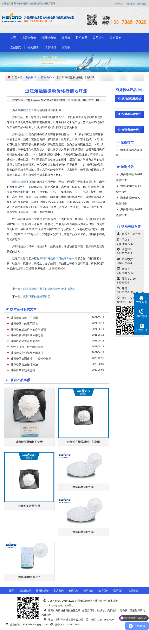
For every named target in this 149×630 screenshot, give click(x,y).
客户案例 (115, 37)
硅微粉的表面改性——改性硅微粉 (31, 358)
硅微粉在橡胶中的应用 (24, 317)
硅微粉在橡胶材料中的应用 (83, 441)
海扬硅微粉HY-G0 (83, 487)
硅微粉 (66, 37)
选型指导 (16, 47)
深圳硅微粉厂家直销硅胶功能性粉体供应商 (49, 288)
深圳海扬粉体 (20, 181)
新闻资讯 (81, 37)
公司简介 (98, 37)
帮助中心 (119, 4)
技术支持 (130, 4)
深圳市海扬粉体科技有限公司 (57, 258)
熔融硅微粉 (49, 37)
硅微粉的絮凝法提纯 (23, 370)
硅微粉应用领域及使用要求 (27, 352)
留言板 (66, 47)
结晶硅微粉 (29, 37)
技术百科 (46, 77)
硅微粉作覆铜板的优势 (29, 441)
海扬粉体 (30, 77)
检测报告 (33, 47)
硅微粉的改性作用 (29, 505)
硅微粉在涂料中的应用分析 (27, 335)
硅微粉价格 (30, 110)
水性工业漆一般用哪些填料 (27, 346)
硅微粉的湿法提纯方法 (24, 364)
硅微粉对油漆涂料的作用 (26, 341)
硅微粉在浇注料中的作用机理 (28, 329)
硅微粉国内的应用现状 (24, 323)
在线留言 (141, 4)
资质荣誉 (73, 590)
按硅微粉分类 (130, 129)
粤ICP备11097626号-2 (61, 605)
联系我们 (50, 47)
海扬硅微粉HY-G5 (83, 531)
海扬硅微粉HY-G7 (29, 577)
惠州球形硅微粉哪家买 (36, 296)
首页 (13, 37)
